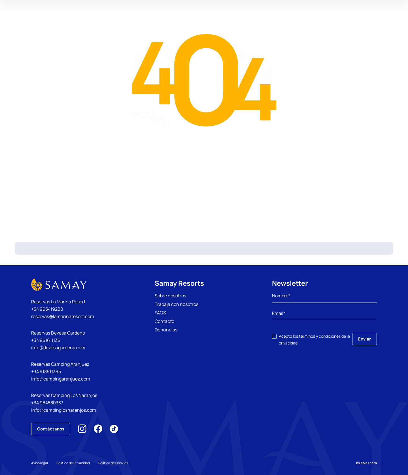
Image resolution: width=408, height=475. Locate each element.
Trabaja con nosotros (176, 304)
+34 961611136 (45, 340)
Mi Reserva (357, 21)
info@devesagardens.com (58, 347)
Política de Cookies (113, 463)
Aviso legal (39, 463)
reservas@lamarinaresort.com (62, 316)
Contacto (164, 321)
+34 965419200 (47, 309)
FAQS (160, 313)
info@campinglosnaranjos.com (63, 410)
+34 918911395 (46, 371)
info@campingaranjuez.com (60, 379)
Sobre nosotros (170, 296)
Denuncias (166, 330)
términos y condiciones (320, 336)
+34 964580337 (47, 403)
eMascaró (369, 463)
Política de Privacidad (73, 463)
